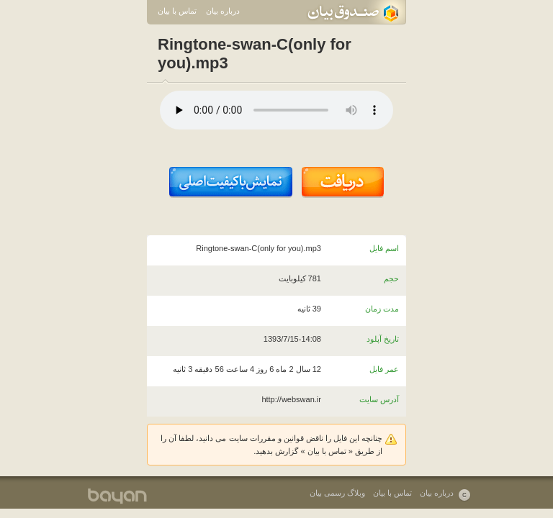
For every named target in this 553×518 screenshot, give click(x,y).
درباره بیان (223, 10)
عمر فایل (384, 369)
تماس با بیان (177, 10)
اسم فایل (384, 248)
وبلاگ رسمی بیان (337, 493)
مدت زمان (382, 308)
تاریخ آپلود (383, 339)
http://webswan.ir (291, 399)
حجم (391, 278)
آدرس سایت (379, 399)
